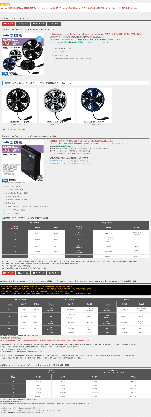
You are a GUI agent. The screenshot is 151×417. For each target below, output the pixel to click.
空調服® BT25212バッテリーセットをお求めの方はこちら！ (71, 164)
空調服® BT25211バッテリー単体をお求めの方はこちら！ (70, 161)
